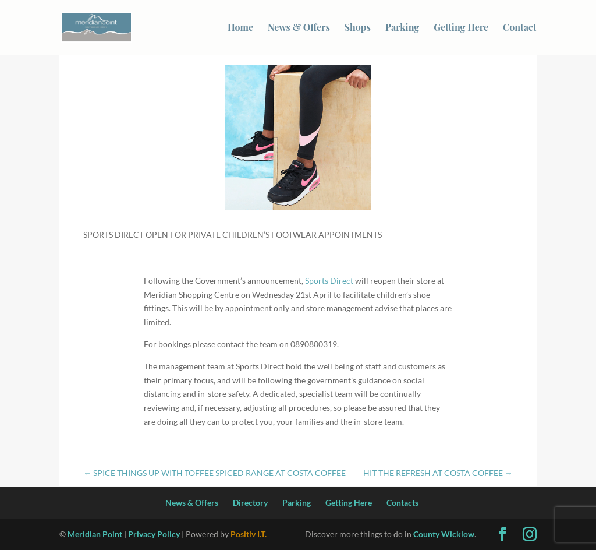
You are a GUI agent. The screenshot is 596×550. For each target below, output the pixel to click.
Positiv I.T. (248, 534)
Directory (250, 502)
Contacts (402, 502)
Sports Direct (329, 280)
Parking (402, 28)
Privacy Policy (154, 534)
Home (240, 28)
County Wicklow (443, 534)
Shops (358, 28)
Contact (520, 28)
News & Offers (299, 28)
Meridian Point (95, 534)
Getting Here (461, 28)
